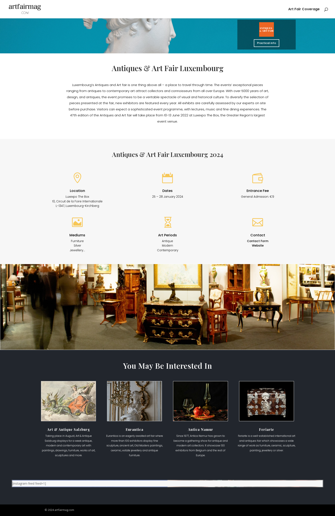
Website (258, 246)
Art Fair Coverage (304, 10)
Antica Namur (200, 429)
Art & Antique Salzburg (68, 429)
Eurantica (134, 429)
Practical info (266, 43)
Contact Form (257, 241)
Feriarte (266, 429)
